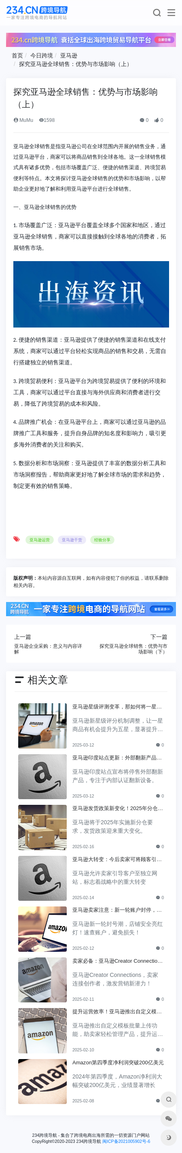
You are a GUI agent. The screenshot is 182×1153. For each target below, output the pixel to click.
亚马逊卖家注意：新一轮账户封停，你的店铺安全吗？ (117, 910)
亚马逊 (68, 55)
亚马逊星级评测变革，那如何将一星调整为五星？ (117, 707)
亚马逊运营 (40, 540)
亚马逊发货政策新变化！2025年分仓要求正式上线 (117, 809)
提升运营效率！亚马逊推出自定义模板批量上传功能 (117, 1012)
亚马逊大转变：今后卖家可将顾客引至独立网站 (117, 860)
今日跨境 (41, 55)
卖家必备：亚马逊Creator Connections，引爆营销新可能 (116, 961)
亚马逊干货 (72, 540)
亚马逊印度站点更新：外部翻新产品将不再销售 (117, 758)
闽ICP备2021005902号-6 (126, 1141)
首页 (17, 55)
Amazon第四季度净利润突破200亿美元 (118, 1062)
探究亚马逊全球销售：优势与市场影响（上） (75, 64)
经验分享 (102, 540)
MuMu (23, 120)
